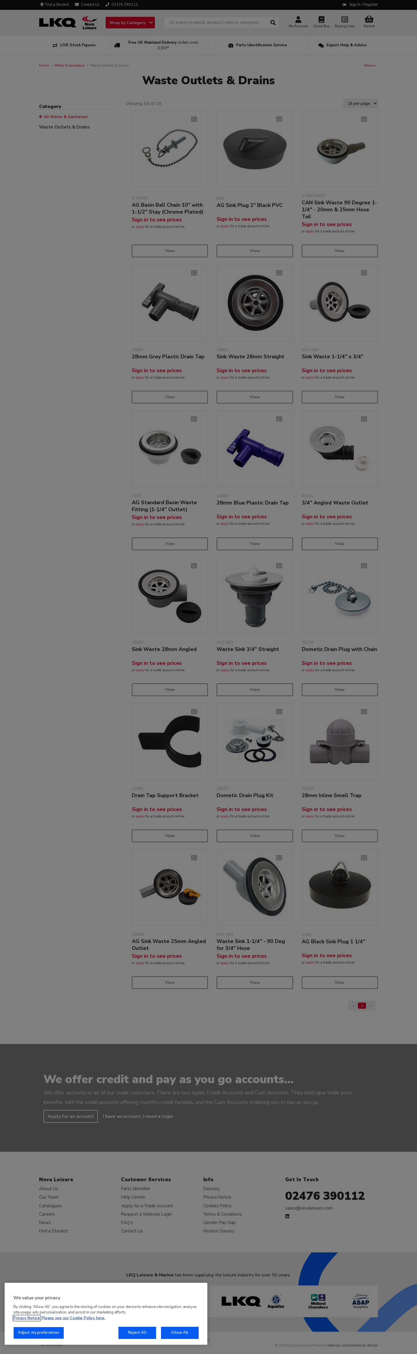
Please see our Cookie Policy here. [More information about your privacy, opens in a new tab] (73, 1318)
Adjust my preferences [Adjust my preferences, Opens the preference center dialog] (39, 1332)
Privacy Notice (26, 1318)
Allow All (179, 1332)
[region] (106, 1314)
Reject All (137, 1332)
